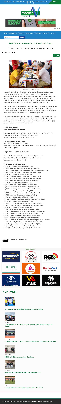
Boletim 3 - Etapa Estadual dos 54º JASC (19, 197)
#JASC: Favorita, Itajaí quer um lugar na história (22, 218)
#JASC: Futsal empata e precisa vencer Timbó (21, 185)
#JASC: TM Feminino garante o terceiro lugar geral (23, 176)
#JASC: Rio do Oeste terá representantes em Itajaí (23, 215)
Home (5, 33)
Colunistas (37, 33)
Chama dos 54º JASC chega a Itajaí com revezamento (23, 222)
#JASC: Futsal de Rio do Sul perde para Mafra (20, 195)
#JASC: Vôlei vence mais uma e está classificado (21, 187)
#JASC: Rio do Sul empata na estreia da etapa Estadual (24, 205)
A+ (54, 55)
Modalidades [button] (13, 33)
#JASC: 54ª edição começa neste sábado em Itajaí (22, 209)
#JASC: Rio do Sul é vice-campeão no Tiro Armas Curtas (24, 193)
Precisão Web (36, 401)
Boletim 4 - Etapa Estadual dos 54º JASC (19, 191)
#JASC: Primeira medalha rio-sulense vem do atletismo (24, 203)
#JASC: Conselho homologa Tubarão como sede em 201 (24, 199)
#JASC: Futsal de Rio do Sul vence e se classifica (21, 180)
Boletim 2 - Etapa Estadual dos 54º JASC (19, 201)
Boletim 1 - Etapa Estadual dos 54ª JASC (19, 207)
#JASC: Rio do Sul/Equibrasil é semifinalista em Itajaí (23, 172)
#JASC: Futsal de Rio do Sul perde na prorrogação (22, 168)
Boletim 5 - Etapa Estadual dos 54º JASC (19, 183)
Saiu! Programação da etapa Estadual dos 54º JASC (23, 224)
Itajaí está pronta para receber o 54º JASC (19, 226)
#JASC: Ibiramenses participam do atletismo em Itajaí (24, 213)
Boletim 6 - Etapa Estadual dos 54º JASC (19, 174)
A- (58, 55)
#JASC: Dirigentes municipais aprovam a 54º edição (23, 178)
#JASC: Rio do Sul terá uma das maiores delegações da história (27, 220)
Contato (53, 33)
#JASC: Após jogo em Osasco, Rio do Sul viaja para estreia (25, 211)
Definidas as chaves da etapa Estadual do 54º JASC (22, 228)
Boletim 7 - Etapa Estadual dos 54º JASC (19, 166)
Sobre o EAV (45, 33)
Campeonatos (29, 33)
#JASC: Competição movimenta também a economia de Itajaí (26, 170)
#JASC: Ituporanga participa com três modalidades (23, 189)
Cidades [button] (21, 33)
